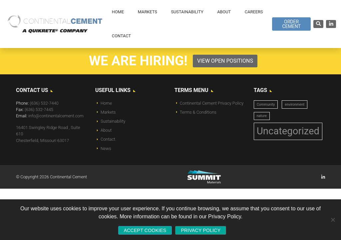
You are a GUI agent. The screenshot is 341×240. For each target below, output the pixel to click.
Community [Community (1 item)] (266, 104)
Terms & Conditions (198, 112)
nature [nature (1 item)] (262, 116)
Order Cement (291, 24)
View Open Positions (225, 61)
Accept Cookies (145, 230)
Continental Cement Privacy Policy (212, 103)
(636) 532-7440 (44, 103)
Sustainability (113, 121)
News (106, 148)
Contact (108, 139)
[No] (332, 219)
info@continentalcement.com (56, 115)
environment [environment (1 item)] (294, 104)
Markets (108, 112)
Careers (254, 11)
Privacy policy (200, 230)
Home (106, 103)
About (106, 130)
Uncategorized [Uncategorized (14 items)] (288, 131)
